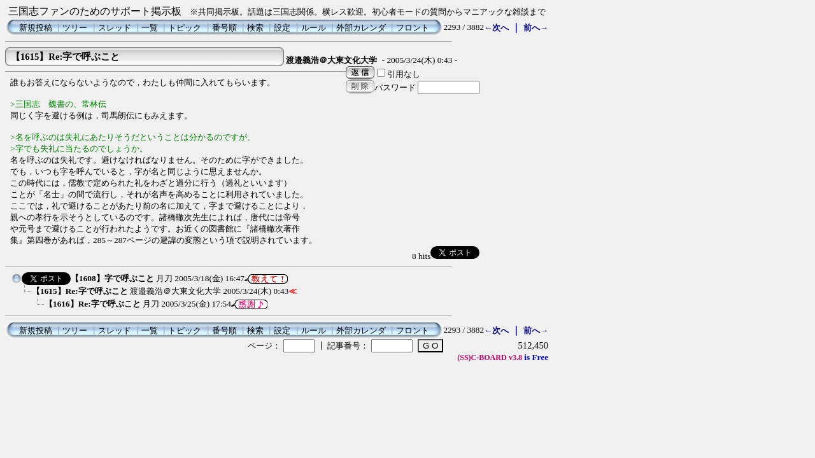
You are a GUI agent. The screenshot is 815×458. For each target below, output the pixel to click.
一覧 (149, 27)
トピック (184, 27)
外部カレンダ (361, 27)
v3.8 (515, 357)
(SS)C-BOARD (481, 357)
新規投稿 (35, 27)
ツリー (74, 27)
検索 (255, 27)
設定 (282, 27)
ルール (313, 27)
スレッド (114, 27)
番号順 (224, 27)
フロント (412, 27)
